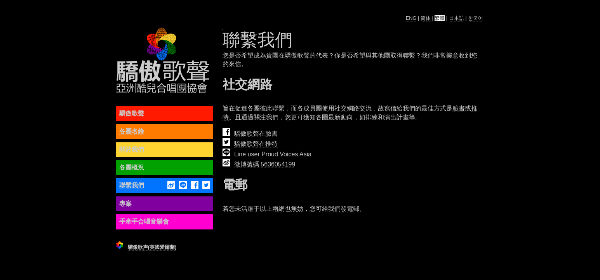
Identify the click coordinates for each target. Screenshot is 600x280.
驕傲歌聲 (131, 113)
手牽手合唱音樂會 (144, 221)
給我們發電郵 (340, 208)
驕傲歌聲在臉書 (256, 133)
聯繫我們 (131, 185)
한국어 (475, 18)
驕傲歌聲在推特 (256, 143)
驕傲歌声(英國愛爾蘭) (152, 247)
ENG (411, 18)
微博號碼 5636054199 (264, 164)
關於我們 (131, 149)
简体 (426, 18)
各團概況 (131, 167)
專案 (125, 203)
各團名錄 (131, 131)
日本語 (456, 18)
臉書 (458, 108)
